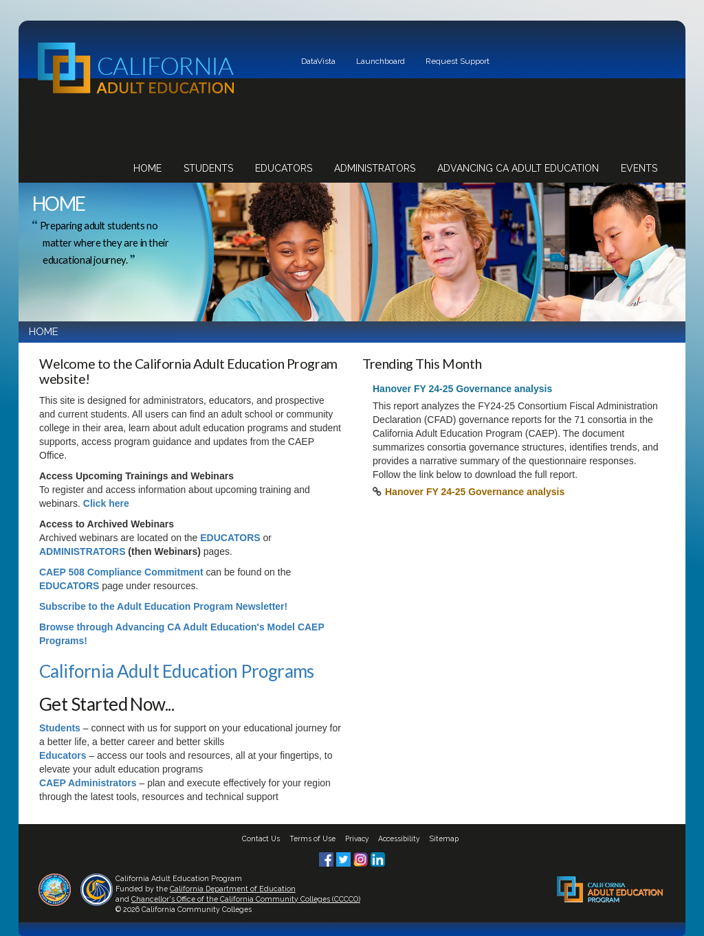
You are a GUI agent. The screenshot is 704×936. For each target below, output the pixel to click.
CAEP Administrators (88, 782)
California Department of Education (233, 888)
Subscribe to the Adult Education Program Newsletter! (163, 606)
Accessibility (399, 838)
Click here (106, 503)
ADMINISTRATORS (82, 551)
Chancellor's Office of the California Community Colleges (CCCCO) (245, 899)
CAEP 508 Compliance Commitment (121, 572)
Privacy (357, 838)
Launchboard (380, 61)
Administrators (374, 168)
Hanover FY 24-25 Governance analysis (474, 491)
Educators (283, 168)
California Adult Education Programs (176, 671)
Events (639, 168)
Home (147, 168)
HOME (43, 332)
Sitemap (444, 838)
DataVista (318, 61)
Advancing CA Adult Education (518, 168)
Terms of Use (312, 838)
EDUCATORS (230, 537)
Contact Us (261, 838)
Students (208, 168)
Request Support (458, 61)
